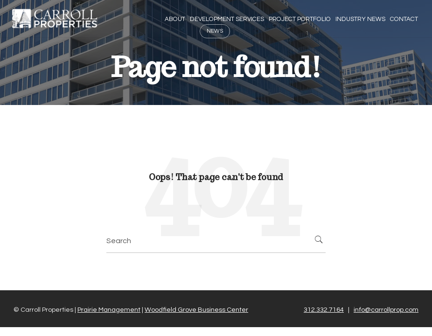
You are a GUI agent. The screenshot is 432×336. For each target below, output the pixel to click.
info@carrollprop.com (386, 309)
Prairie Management (108, 309)
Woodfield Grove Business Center (196, 309)
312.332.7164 (324, 309)
